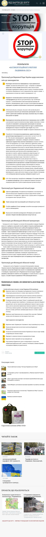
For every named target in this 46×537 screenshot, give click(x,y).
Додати (6, 352)
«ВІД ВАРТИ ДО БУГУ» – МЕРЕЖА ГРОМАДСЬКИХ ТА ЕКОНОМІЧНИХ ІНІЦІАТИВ (23, 520)
